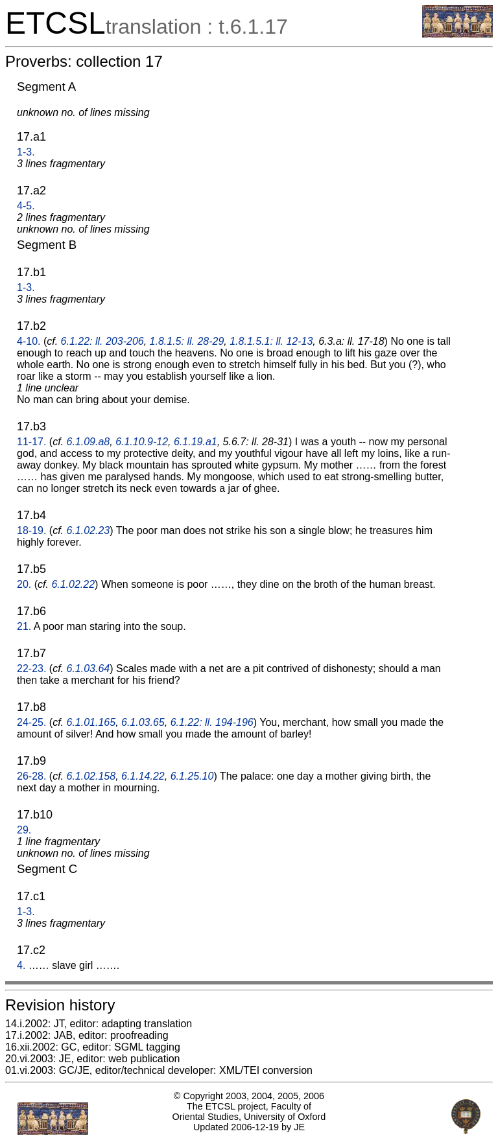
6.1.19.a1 (195, 441)
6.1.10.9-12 (141, 441)
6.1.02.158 (91, 776)
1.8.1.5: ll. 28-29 (187, 341)
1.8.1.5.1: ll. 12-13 (271, 341)
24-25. (31, 722)
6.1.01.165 (91, 722)
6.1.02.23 (88, 530)
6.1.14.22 (143, 776)
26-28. (31, 776)
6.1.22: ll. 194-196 (212, 722)
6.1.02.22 (73, 584)
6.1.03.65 (143, 722)
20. (24, 584)
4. (21, 965)
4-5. (26, 205)
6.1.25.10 (192, 776)
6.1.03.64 (88, 668)
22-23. (31, 668)
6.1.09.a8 (88, 441)
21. (24, 626)
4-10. (28, 341)
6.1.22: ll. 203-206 (102, 341)
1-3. (26, 151)
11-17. (31, 441)
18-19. (31, 530)
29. (24, 829)
